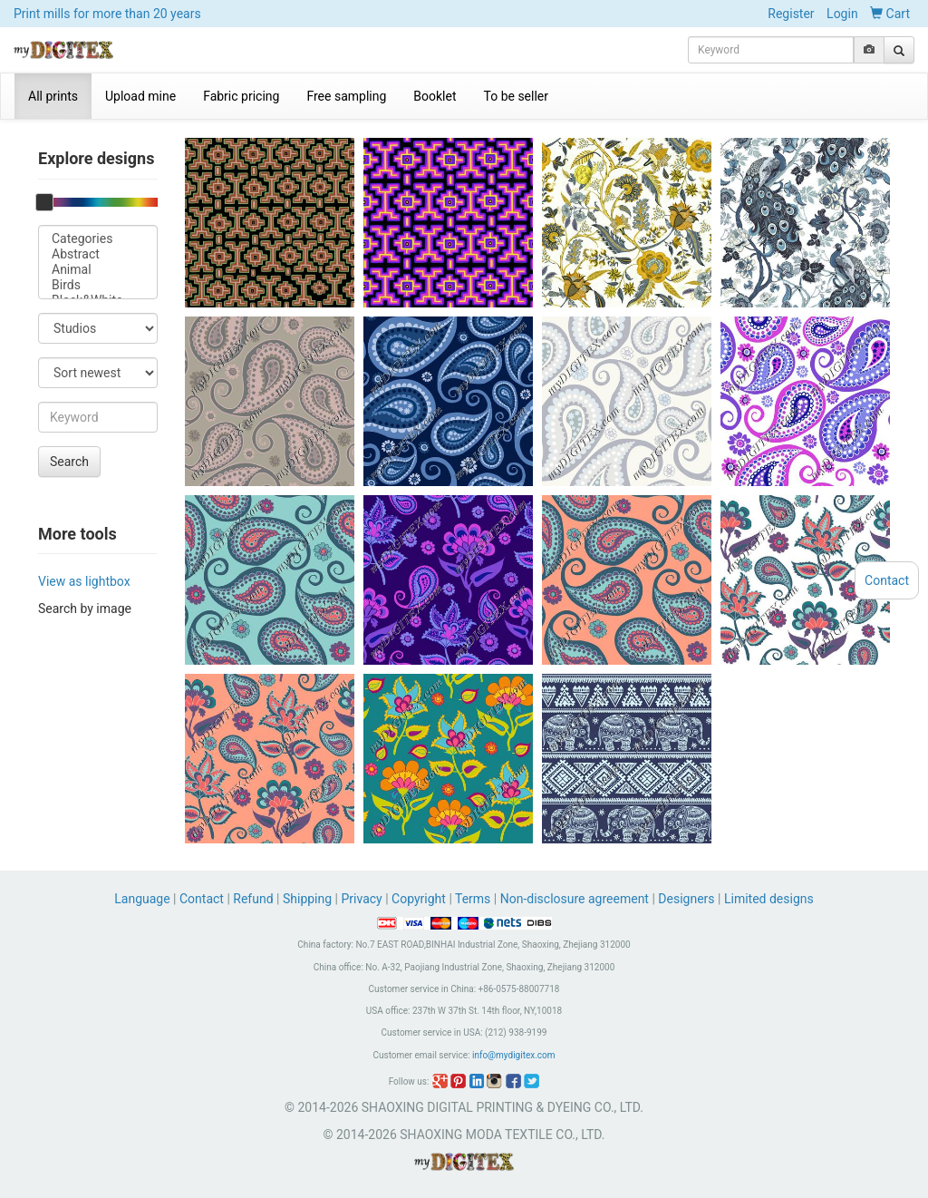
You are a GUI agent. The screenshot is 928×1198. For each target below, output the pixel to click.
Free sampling (346, 96)
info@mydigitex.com (514, 1055)
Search (69, 461)
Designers (686, 898)
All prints (53, 96)
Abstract (98, 254)
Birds (98, 285)
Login (842, 13)
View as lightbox (84, 581)
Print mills (107, 13)
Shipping (307, 898)
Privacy (361, 898)
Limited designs (769, 898)
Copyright (419, 898)
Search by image (84, 608)
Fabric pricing (241, 96)
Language (143, 898)
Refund (253, 898)
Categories (98, 239)
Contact (201, 898)
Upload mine (140, 96)
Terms (472, 898)
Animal (98, 270)
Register (791, 13)
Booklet (434, 96)
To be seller (516, 96)
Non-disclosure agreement (574, 898)
